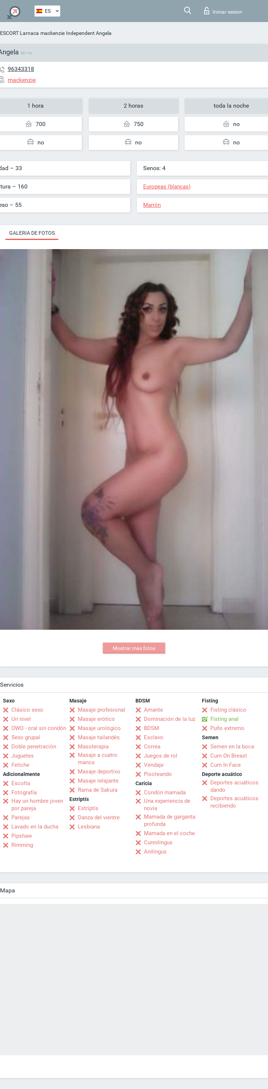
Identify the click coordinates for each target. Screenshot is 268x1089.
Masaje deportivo (99, 771)
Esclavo (153, 737)
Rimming (22, 845)
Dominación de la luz (169, 719)
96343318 (21, 68)
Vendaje (154, 765)
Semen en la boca (232, 746)
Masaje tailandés (99, 737)
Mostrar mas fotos (134, 648)
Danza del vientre (99, 817)
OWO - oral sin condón (38, 728)
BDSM (151, 728)
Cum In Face (225, 765)
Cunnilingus (158, 842)
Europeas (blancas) (167, 186)
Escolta (20, 783)
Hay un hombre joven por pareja (37, 805)
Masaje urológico (99, 728)
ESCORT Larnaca (19, 33)
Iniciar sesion (223, 11)
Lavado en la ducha (34, 826)
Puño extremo (227, 728)
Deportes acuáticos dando (234, 786)
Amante (153, 710)
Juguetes (22, 755)
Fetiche (20, 765)
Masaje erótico (96, 719)
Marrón (152, 205)
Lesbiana (89, 826)
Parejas (20, 817)
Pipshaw (21, 836)
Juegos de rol (160, 755)
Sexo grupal (25, 737)
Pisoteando (158, 774)
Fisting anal (224, 719)
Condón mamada (165, 792)
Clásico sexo (27, 710)
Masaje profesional (101, 710)
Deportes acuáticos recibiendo (234, 802)
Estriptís (88, 808)
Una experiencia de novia (167, 805)
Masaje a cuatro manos (97, 759)
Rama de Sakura (97, 790)
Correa (152, 746)
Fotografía (24, 792)
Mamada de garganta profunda (169, 820)
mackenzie (52, 33)
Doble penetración (33, 746)
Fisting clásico (228, 710)
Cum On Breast (228, 755)
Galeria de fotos (32, 233)
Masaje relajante (98, 780)
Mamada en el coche (169, 833)
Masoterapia (93, 746)
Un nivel (21, 719)
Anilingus (155, 851)
